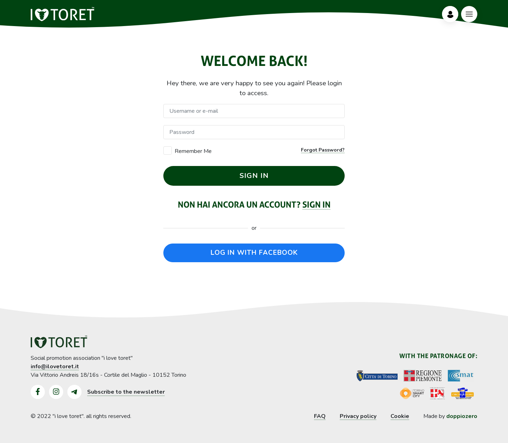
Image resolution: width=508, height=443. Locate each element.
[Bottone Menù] (469, 14)
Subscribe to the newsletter (126, 392)
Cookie (400, 416)
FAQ (320, 416)
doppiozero (461, 416)
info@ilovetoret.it (55, 366)
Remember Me (193, 151)
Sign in (316, 205)
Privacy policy (358, 416)
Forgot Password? (323, 150)
